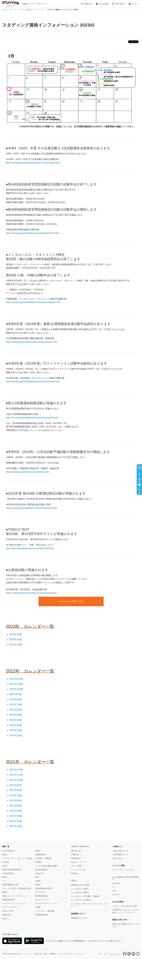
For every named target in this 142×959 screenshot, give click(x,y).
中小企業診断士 (8, 851)
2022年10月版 (16, 689)
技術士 (38, 851)
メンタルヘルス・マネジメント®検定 (17, 858)
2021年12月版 (16, 770)
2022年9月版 (15, 694)
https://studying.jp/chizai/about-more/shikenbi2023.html (32, 233)
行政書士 (38, 862)
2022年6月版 (15, 710)
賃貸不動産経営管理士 (44, 888)
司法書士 (5, 862)
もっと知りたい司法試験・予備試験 (85, 896)
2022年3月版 (15, 725)
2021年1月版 (15, 826)
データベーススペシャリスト (46, 903)
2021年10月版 (16, 780)
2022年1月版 (15, 735)
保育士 (5, 919)
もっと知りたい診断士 (80, 889)
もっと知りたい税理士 (80, 892)
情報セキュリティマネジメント (14, 896)
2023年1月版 (15, 644)
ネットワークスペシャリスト (13, 903)
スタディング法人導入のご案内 (124, 906)
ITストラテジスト (42, 900)
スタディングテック (10, 907)
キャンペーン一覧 (78, 870)
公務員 (38, 907)
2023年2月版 (15, 639)
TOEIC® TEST (8, 911)
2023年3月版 (15, 634)
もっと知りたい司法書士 (81, 900)
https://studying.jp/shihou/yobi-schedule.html (27, 472)
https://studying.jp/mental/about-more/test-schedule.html (33, 302)
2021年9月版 (15, 785)
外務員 (38, 881)
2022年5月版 (15, 715)
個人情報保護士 (41, 870)
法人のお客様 (102, 3)
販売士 (5, 854)
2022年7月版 (15, 704)
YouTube (115, 894)
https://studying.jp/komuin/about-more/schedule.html (31, 593)
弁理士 (5, 866)
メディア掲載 (76, 866)
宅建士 (38, 885)
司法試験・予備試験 (43, 858)
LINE (114, 891)
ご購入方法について (120, 851)
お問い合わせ (118, 3)
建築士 (5, 892)
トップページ (28, 954)
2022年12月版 (16, 679)
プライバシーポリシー (66, 954)
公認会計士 (39, 873)
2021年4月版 (15, 811)
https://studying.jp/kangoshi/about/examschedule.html (32, 417)
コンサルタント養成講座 (45, 911)
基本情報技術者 (41, 896)
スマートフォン (114, 954)
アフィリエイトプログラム (123, 870)
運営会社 (74, 851)
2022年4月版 (15, 720)
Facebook (116, 883)
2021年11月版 (16, 775)
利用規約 (52, 954)
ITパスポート (40, 892)
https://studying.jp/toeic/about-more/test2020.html (30, 548)
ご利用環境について (120, 854)
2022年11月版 (16, 684)
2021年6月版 (15, 800)
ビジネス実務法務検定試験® (46, 866)
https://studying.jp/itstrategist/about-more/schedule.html (32, 381)
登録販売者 (6, 915)
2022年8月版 (15, 699)
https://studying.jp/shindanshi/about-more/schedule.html (33, 162)
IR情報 (73, 854)
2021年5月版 (15, 806)
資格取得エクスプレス (80, 918)
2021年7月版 (15, 795)
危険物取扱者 (40, 854)
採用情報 (74, 858)
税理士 (5, 877)
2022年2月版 (15, 730)
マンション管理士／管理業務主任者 (16, 888)
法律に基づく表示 (41, 954)
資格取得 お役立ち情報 (80, 885)
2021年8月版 (15, 790)
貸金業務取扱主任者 (10, 885)
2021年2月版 (15, 821)
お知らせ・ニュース (79, 862)
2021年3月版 (15, 816)
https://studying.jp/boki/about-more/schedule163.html (31, 508)
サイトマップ (81, 954)
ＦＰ (4, 881)
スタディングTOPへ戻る (71, 601)
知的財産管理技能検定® (11, 870)
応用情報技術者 (8, 900)
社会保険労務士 (8, 873)
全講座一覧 (86, 3)
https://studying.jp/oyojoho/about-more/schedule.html (31, 342)
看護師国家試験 (41, 915)
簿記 (37, 877)
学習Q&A (74, 873)
